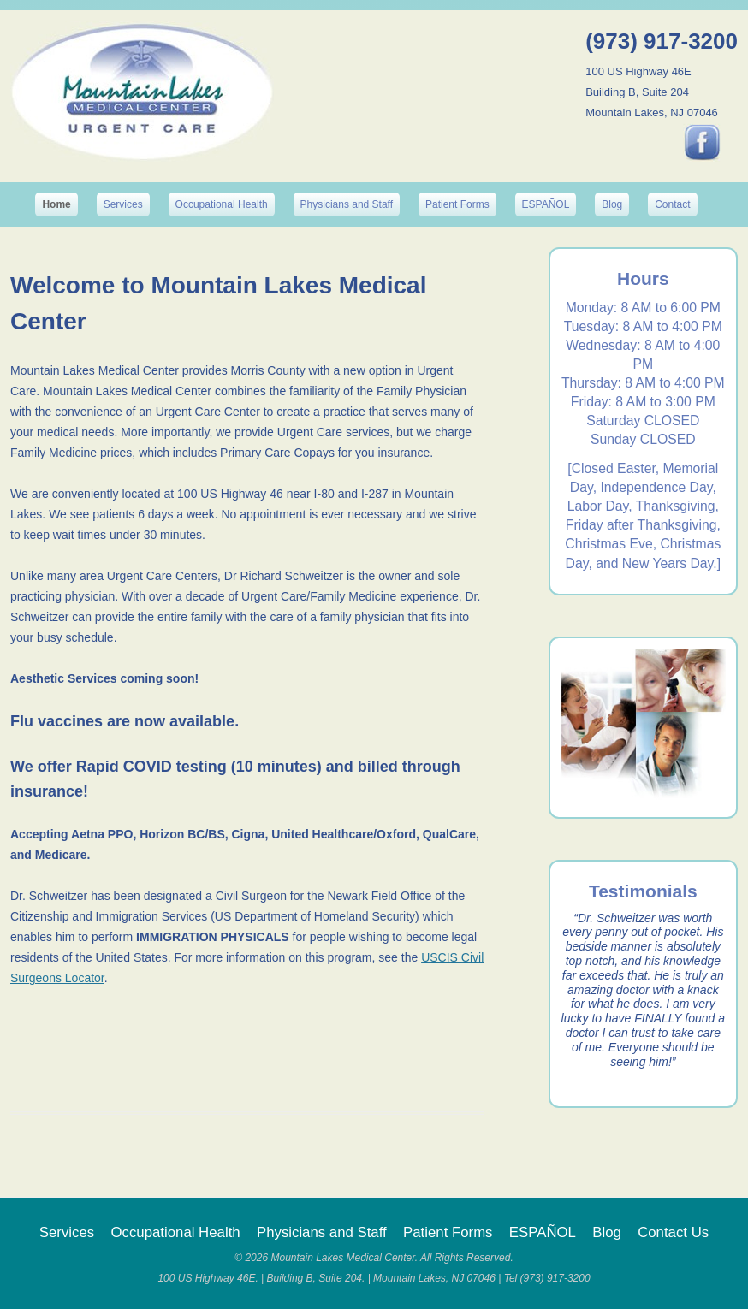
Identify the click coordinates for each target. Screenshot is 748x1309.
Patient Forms (457, 204)
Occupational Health (221, 204)
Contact (672, 204)
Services (123, 204)
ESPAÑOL (546, 204)
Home (56, 204)
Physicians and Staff (347, 204)
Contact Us (673, 1232)
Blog (612, 204)
